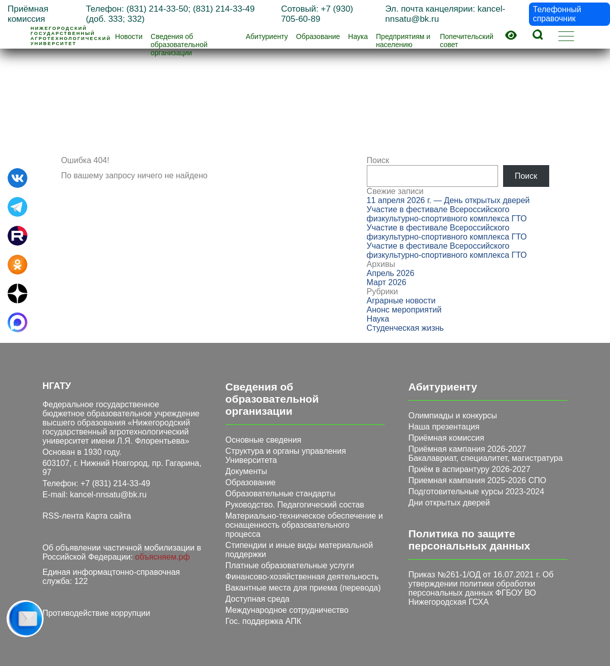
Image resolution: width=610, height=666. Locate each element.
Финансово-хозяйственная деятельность (301, 576)
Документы (246, 471)
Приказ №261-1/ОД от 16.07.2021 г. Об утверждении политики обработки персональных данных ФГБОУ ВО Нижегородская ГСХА (480, 588)
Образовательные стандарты (280, 493)
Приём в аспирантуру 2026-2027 (469, 469)
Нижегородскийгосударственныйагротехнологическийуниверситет (70, 36)
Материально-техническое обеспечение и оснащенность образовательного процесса (304, 525)
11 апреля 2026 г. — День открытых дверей (448, 200)
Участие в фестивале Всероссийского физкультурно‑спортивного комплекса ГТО (447, 214)
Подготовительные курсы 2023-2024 (476, 491)
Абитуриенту (267, 36)
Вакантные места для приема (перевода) (303, 587)
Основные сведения (263, 440)
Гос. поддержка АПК (263, 621)
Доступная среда (257, 599)
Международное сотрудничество (287, 610)
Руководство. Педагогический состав (294, 504)
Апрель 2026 (390, 273)
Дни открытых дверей (449, 502)
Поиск (378, 160)
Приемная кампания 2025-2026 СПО (477, 480)
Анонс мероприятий (404, 309)
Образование (318, 36)
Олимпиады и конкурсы (452, 415)
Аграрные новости (401, 300)
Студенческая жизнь (405, 328)
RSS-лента (63, 516)
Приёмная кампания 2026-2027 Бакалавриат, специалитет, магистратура (485, 453)
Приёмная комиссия (446, 438)
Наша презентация (443, 426)
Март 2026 (386, 282)
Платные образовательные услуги (289, 565)
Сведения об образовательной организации (178, 44)
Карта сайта (108, 516)
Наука (358, 36)
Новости (128, 36)
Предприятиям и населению (403, 40)
